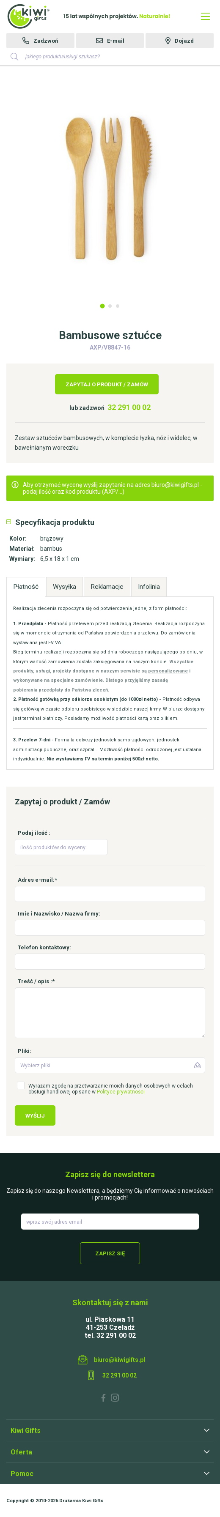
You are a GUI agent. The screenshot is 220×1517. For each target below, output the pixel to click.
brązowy (51, 538)
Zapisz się (110, 1253)
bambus (51, 548)
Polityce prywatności (121, 1092)
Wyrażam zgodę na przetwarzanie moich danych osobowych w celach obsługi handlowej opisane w (110, 1089)
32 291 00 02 (129, 407)
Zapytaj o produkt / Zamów (107, 384)
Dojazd (184, 41)
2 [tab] (110, 306)
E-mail (115, 41)
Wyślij (35, 1115)
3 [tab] (117, 306)
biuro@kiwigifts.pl (119, 1359)
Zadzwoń (45, 41)
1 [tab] (102, 305)
